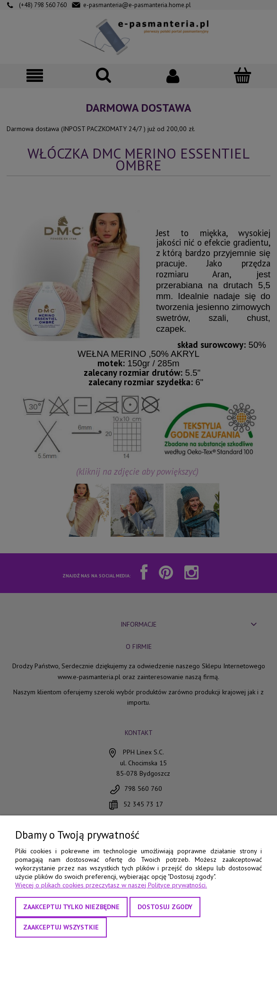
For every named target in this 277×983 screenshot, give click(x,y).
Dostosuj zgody (165, 907)
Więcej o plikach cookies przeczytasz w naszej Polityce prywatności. (111, 885)
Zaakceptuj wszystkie (61, 927)
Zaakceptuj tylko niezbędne (71, 907)
